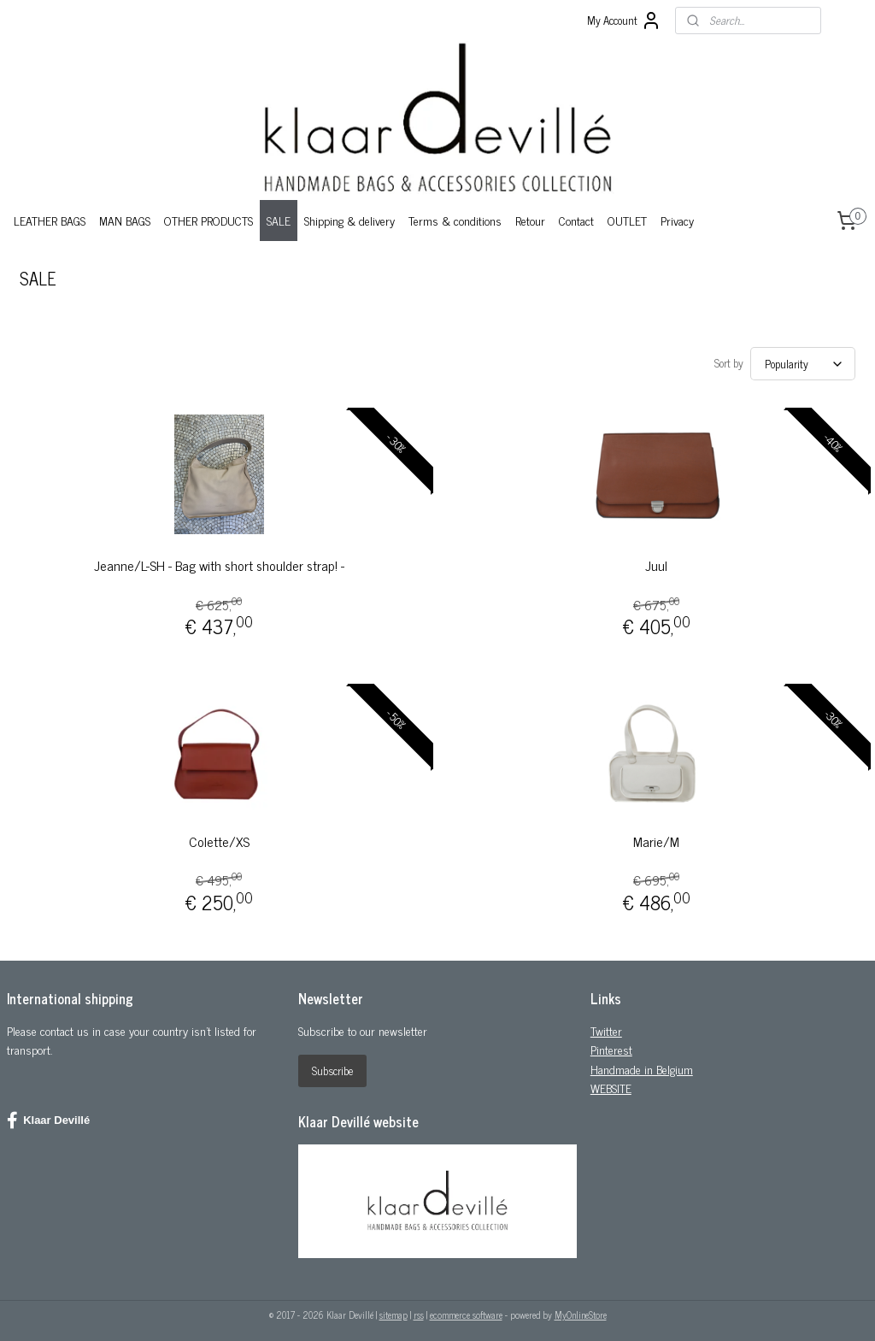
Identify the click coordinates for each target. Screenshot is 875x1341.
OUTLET (627, 220)
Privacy (677, 220)
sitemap (393, 1309)
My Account (624, 20)
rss (419, 1309)
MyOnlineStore (581, 1309)
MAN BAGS (124, 220)
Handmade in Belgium (641, 1063)
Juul (656, 560)
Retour (530, 220)
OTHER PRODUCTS (208, 220)
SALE (279, 220)
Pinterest (611, 1044)
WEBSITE (610, 1082)
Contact (576, 220)
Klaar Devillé (48, 1115)
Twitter (606, 1025)
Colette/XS (219, 836)
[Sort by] (802, 361)
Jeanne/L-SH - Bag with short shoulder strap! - (219, 560)
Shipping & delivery (349, 220)
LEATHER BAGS (49, 220)
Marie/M (656, 836)
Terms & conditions (455, 220)
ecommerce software (466, 1309)
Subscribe (332, 1065)
